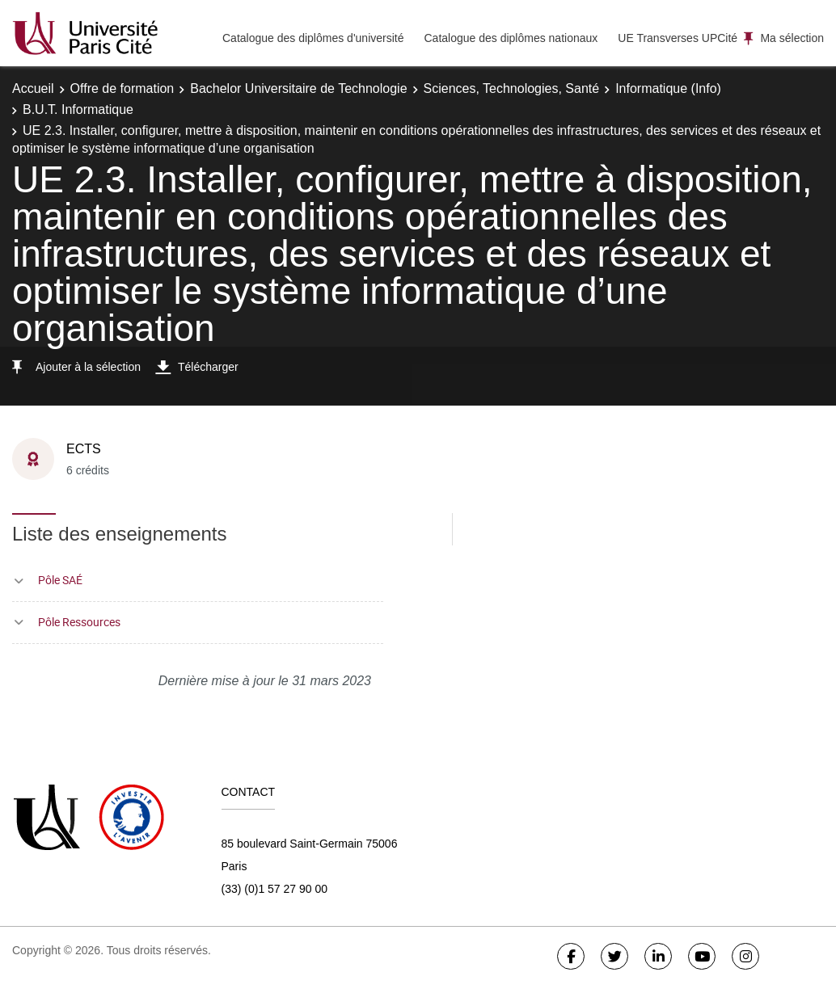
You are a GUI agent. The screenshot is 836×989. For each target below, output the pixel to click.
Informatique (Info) (668, 88)
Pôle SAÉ (60, 579)
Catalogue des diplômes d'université (312, 38)
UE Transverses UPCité (677, 38)
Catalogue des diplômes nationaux (510, 38)
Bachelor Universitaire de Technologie (298, 88)
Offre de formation (122, 88)
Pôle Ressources (79, 621)
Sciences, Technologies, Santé (512, 88)
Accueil (33, 88)
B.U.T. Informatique (78, 109)
